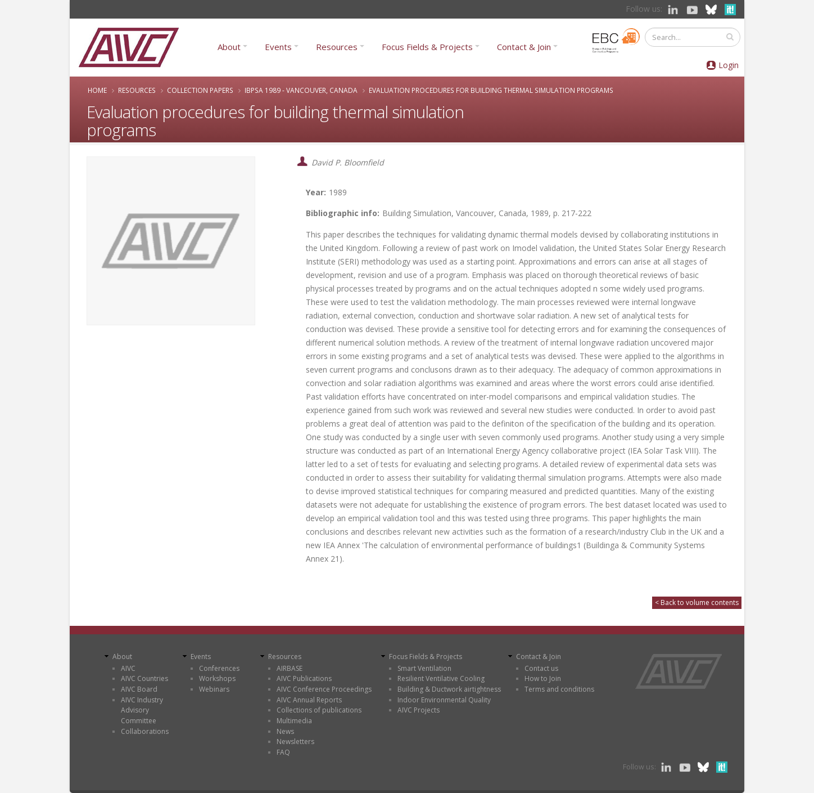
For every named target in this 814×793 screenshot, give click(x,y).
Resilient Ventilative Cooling (441, 678)
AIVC (128, 668)
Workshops (217, 678)
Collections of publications (319, 710)
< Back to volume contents (697, 602)
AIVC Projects (418, 710)
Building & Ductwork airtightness (449, 689)
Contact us (541, 668)
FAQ (283, 752)
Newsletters (295, 741)
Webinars (214, 689)
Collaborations (145, 731)
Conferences (219, 668)
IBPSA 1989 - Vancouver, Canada (301, 90)
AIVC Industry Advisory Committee (142, 710)
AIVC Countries (144, 678)
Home (97, 90)
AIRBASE (289, 668)
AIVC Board (139, 689)
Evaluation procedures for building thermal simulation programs (491, 90)
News (285, 731)
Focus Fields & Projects (427, 46)
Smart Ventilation (424, 668)
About (229, 46)
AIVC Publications (304, 678)
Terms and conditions (559, 689)
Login (728, 65)
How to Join (542, 678)
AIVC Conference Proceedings (324, 689)
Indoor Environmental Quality (444, 700)
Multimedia (294, 720)
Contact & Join (524, 46)
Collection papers (200, 90)
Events (278, 46)
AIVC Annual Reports (309, 700)
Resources (337, 46)
